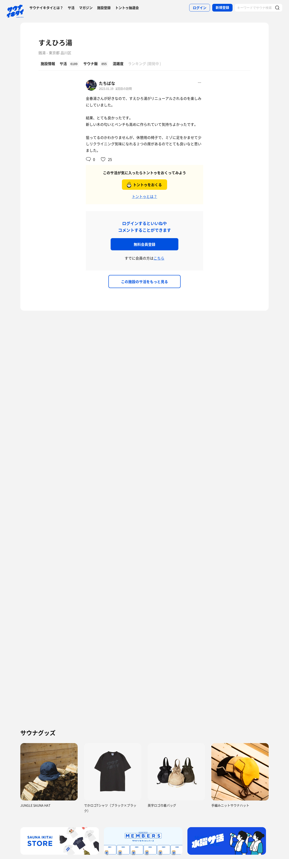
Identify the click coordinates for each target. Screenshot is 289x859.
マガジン (86, 7)
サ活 (71, 7)
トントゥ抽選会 (127, 7)
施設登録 (104, 7)
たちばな (107, 83)
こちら (159, 258)
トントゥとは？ (144, 196)
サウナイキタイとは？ (46, 7)
